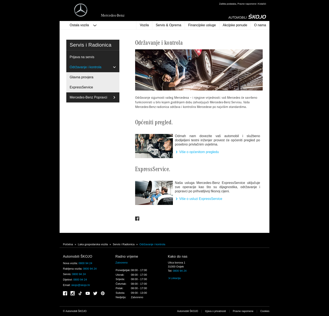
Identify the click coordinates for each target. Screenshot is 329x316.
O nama (260, 25)
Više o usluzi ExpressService (198, 199)
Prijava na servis (82, 57)
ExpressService (81, 87)
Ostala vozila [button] (83, 25)
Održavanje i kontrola (85, 67)
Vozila (144, 25)
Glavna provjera (81, 77)
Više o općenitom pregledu (197, 152)
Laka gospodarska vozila (93, 244)
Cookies (264, 311)
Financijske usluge (202, 25)
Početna (68, 244)
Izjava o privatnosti (215, 311)
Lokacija (174, 278)
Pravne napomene (243, 311)
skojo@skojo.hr (80, 285)
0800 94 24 (85, 263)
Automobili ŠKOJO (187, 311)
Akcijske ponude (235, 25)
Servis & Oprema (168, 25)
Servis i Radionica (123, 244)
